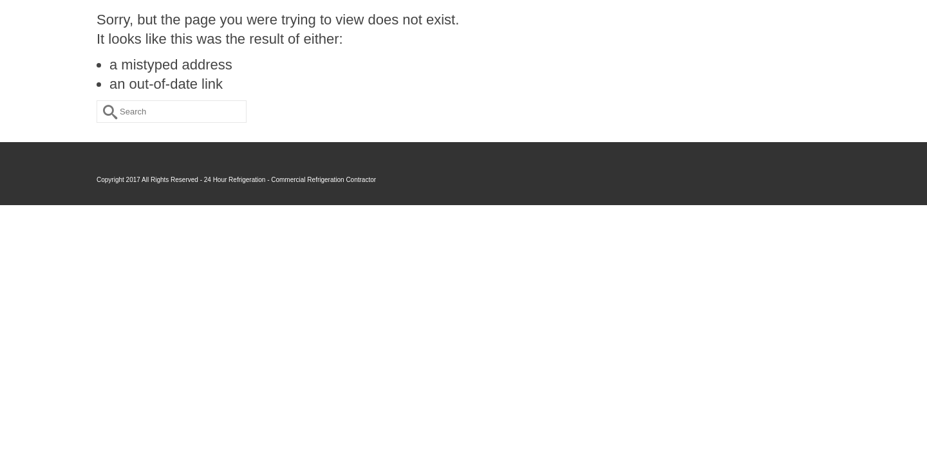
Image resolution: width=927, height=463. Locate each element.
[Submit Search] (106, 111)
